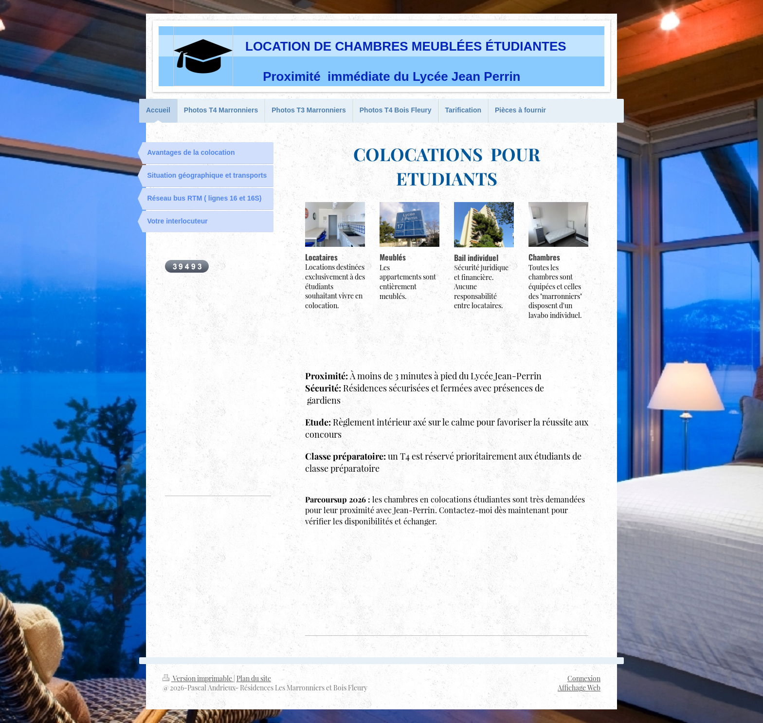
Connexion (583, 678)
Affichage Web (579, 687)
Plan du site (253, 678)
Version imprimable (198, 678)
